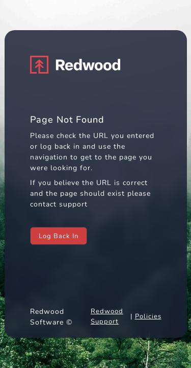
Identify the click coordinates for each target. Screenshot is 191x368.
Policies (148, 316)
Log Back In (58, 236)
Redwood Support (107, 316)
